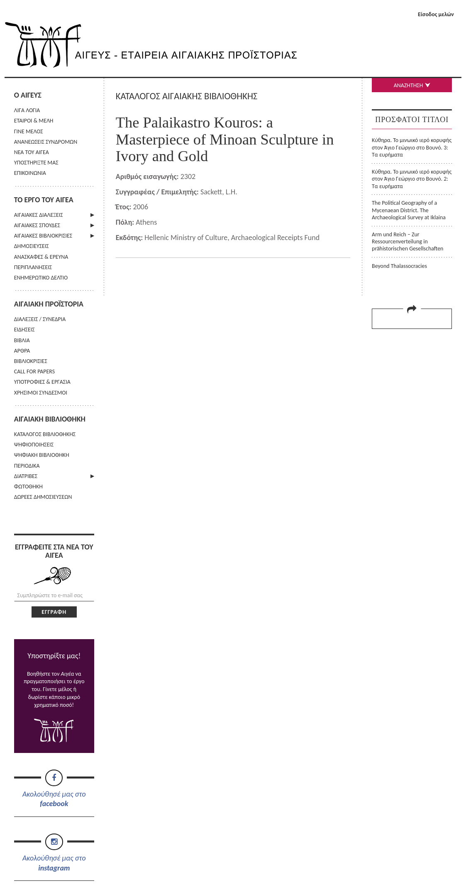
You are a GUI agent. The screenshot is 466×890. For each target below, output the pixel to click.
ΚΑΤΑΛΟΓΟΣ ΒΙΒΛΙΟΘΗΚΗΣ (45, 434)
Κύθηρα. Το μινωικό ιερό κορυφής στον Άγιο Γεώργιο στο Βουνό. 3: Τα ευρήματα (411, 147)
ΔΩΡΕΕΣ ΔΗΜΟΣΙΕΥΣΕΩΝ (43, 496)
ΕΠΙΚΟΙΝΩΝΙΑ (30, 173)
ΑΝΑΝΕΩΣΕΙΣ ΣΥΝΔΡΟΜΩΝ (46, 141)
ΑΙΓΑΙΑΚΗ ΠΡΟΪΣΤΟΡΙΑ (48, 304)
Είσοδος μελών (436, 14)
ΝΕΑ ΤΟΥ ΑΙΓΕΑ (31, 152)
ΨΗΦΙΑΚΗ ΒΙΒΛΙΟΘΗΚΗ (41, 454)
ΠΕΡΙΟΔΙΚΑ (27, 465)
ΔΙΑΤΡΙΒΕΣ (25, 476)
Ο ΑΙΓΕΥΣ (27, 95)
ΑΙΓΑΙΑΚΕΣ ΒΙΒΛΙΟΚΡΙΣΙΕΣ (43, 235)
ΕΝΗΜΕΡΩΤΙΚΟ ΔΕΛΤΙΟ (41, 277)
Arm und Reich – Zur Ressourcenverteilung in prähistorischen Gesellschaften (407, 242)
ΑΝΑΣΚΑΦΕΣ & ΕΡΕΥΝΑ (41, 256)
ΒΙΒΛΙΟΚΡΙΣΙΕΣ (30, 361)
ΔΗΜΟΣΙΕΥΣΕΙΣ (31, 246)
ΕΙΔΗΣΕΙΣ (24, 329)
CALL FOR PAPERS (34, 371)
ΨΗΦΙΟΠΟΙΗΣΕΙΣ (34, 444)
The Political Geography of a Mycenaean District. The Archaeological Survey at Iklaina (409, 210)
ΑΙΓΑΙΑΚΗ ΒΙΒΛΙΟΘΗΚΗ (49, 419)
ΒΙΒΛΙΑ (22, 340)
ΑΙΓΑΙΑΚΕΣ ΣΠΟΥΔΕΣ (37, 225)
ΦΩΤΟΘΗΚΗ (28, 486)
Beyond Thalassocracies (399, 266)
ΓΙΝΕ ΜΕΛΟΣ (28, 131)
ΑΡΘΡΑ (22, 350)
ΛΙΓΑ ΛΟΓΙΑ (27, 110)
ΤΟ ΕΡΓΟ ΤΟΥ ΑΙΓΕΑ (43, 199)
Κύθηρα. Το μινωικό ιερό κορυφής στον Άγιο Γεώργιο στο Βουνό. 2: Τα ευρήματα (411, 179)
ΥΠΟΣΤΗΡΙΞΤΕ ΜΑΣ (36, 162)
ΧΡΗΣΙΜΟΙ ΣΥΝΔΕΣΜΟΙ (40, 392)
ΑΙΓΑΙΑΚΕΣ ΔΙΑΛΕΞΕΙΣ (38, 214)
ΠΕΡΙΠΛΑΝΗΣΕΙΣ (33, 267)
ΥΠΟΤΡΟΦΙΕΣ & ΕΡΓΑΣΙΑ (42, 381)
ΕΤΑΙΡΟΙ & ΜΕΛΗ (34, 120)
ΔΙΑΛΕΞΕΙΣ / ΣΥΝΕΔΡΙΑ (40, 319)
